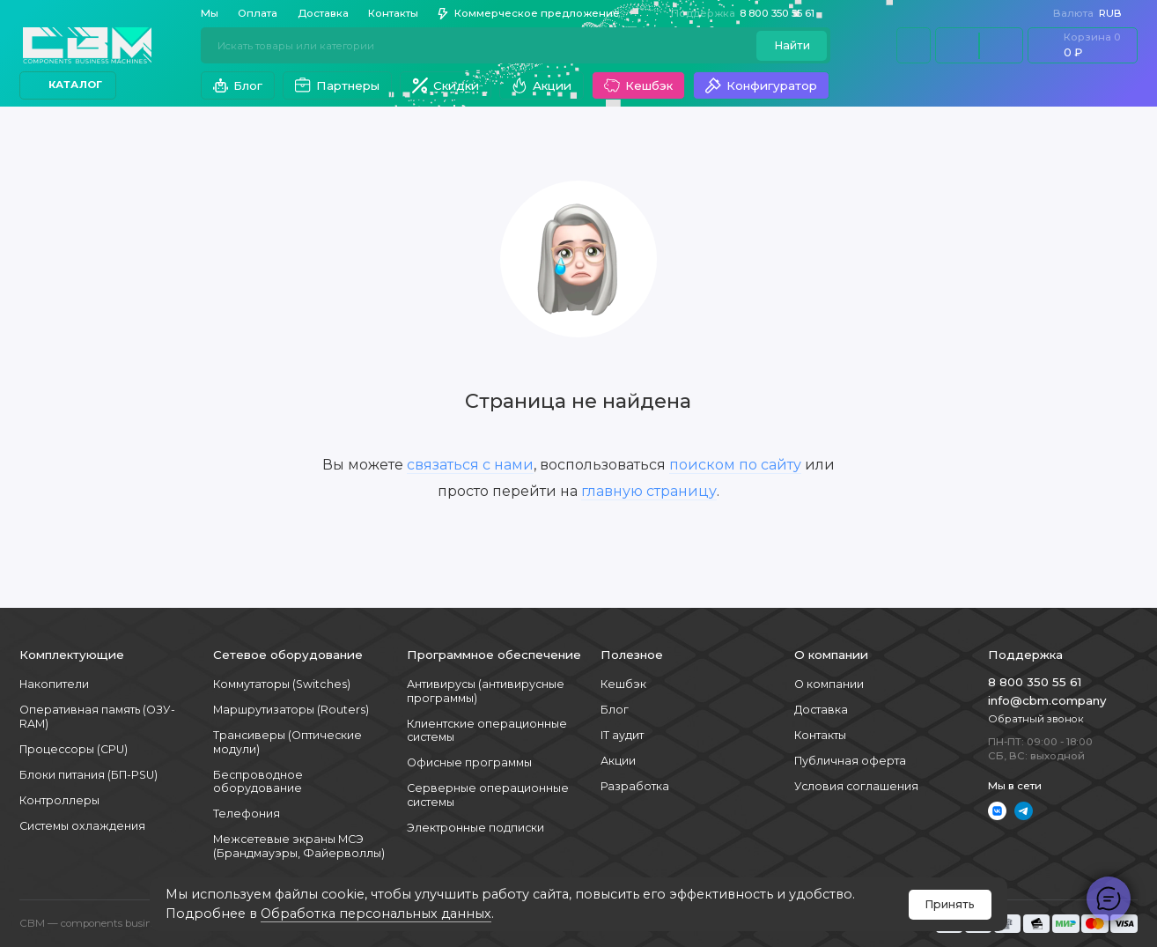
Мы (209, 13)
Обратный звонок (1036, 719)
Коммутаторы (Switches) (281, 684)
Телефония (246, 813)
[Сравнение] (957, 45)
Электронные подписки (475, 827)
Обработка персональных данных (376, 913)
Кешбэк (638, 85)
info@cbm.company (1047, 700)
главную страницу (649, 490)
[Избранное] (1001, 45)
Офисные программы (469, 762)
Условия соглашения (856, 786)
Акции (541, 85)
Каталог (68, 84)
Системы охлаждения (82, 825)
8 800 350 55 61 (749, 13)
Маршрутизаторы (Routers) (291, 709)
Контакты (393, 13)
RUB (1093, 13)
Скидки (445, 85)
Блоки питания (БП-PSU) (88, 774)
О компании (829, 684)
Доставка (323, 13)
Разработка (635, 786)
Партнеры (337, 85)
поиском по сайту (735, 464)
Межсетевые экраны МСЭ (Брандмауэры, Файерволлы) (299, 846)
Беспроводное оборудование (258, 781)
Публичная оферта (850, 760)
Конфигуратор (760, 85)
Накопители (54, 684)
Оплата (257, 13)
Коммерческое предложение (529, 13)
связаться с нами (470, 464)
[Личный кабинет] (913, 45)
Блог (237, 85)
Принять (950, 904)
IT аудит (622, 735)
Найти (792, 45)
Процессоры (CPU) (73, 749)
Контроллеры (59, 800)
